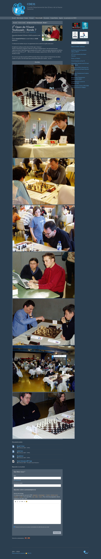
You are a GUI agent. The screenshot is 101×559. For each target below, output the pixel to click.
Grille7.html (20, 451)
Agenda (61, 18)
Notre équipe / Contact (22, 18)
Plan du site (15, 553)
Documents (46, 18)
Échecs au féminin (75, 58)
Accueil (14, 18)
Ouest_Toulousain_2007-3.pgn (24, 461)
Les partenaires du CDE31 (70, 18)
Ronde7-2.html (20, 446)
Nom (15, 475)
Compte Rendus (54, 18)
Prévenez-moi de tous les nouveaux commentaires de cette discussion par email (32, 527)
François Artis (32, 32)
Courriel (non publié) (18, 483)
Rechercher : (74, 40)
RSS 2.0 (28, 553)
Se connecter (17, 480)
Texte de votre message (18, 493)
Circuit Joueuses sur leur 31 (78, 61)
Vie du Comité (38, 18)
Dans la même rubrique (78, 46)
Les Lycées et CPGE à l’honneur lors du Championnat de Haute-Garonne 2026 (80, 69)
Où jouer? (31, 18)
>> (87, 42)
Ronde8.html (20, 456)
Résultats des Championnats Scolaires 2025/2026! (78, 78)
